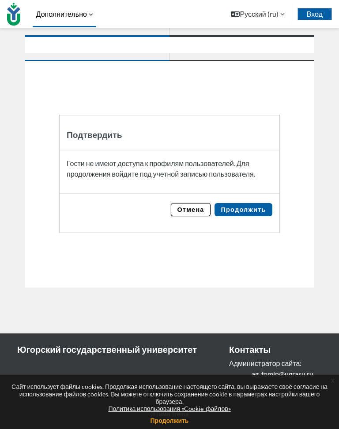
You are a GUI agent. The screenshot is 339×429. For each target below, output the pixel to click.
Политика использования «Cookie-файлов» (169, 408)
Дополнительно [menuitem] (61, 14)
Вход (315, 14)
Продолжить (243, 209)
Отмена (190, 209)
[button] (257, 14)
